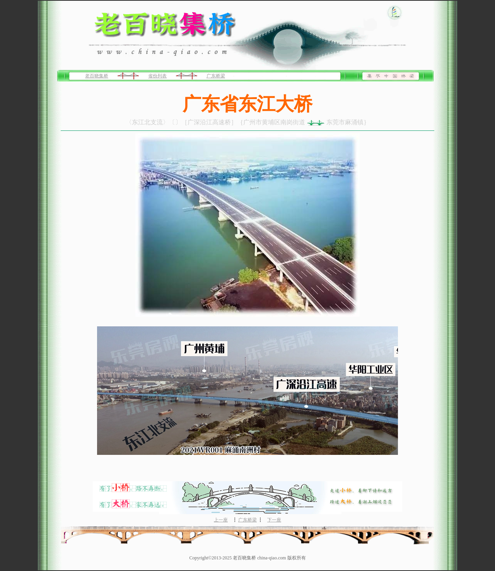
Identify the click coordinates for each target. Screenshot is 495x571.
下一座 (274, 520)
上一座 (221, 520)
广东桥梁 (216, 76)
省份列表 (157, 76)
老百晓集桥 (96, 76)
